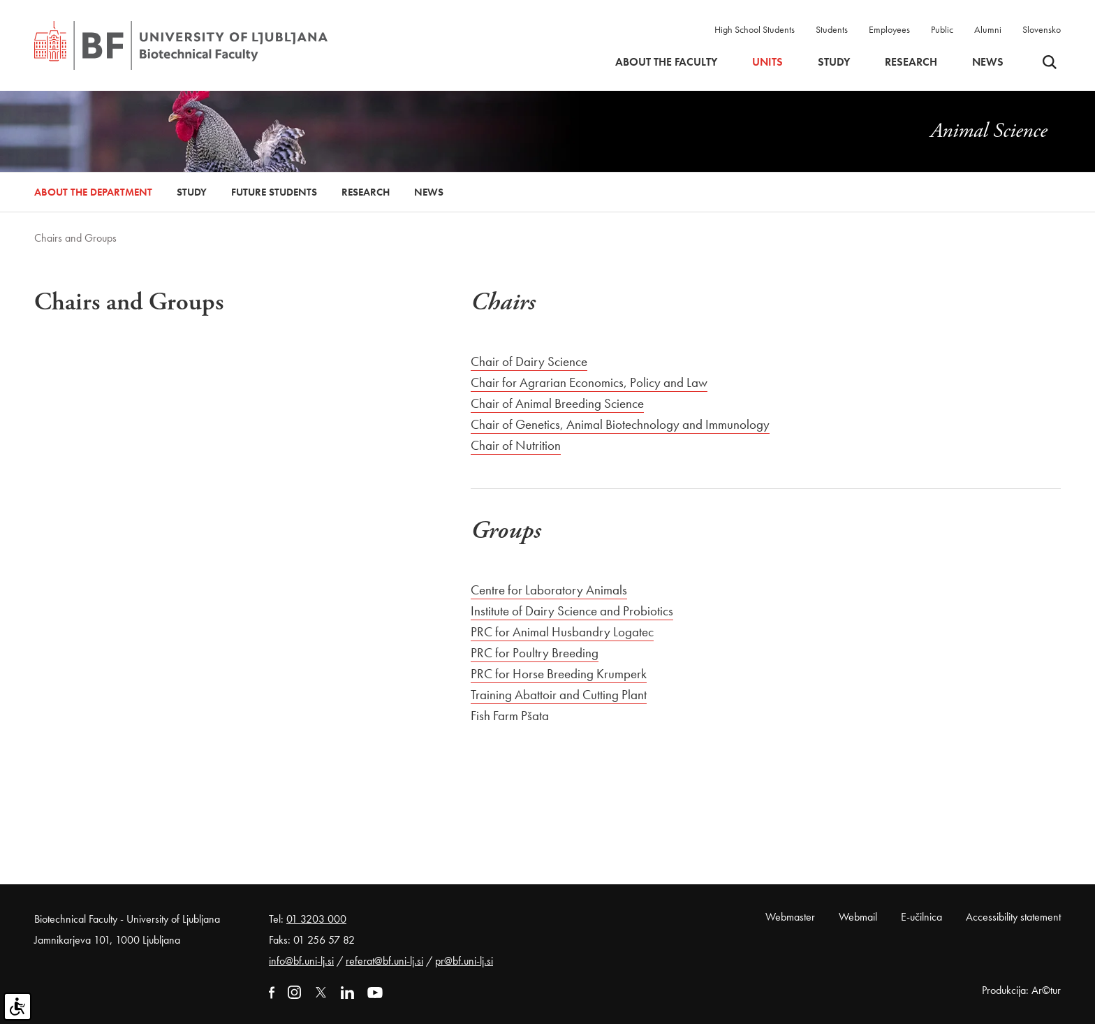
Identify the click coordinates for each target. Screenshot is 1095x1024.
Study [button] (834, 62)
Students (832, 29)
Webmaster (790, 916)
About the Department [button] (93, 192)
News (988, 62)
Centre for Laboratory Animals (549, 590)
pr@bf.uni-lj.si (464, 960)
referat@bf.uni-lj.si (384, 960)
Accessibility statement (1013, 916)
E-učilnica (921, 916)
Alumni (987, 29)
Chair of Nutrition (516, 445)
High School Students (754, 29)
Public (942, 29)
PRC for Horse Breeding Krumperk (559, 673)
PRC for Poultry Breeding (534, 652)
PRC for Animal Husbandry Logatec (562, 632)
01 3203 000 (316, 919)
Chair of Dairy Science (529, 361)
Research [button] (911, 62)
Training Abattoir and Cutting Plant (559, 694)
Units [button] (767, 62)
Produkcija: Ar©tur (1021, 990)
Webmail (858, 916)
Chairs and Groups (75, 238)
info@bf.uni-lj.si (301, 960)
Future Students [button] (274, 192)
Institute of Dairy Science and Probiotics (572, 611)
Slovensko (1041, 29)
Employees (889, 29)
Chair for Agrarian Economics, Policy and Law (589, 382)
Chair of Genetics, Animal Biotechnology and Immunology (620, 424)
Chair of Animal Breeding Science (557, 403)
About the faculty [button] (666, 62)
